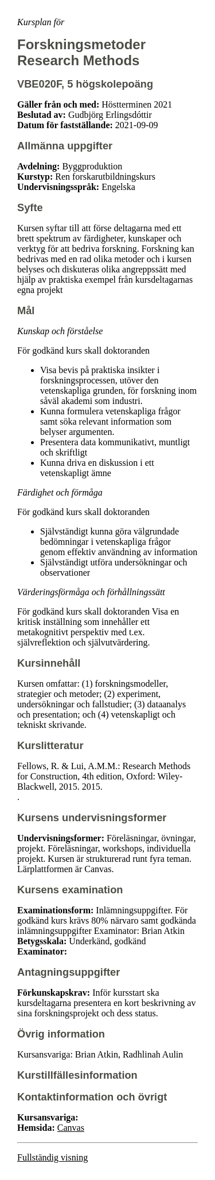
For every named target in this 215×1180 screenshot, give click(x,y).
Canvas (70, 1128)
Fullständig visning (52, 1157)
